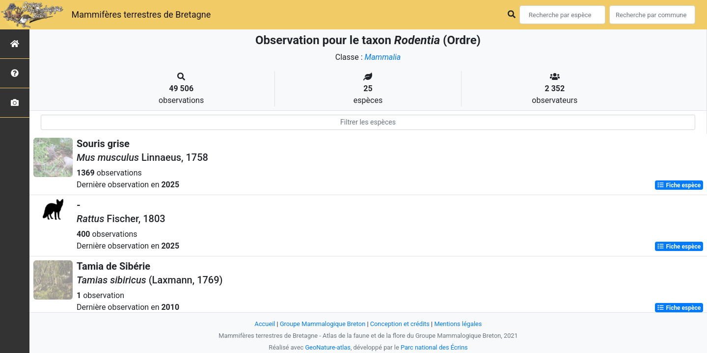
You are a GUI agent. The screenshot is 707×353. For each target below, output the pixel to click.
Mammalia (383, 57)
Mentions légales (458, 324)
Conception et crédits (400, 324)
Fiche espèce (679, 185)
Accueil (265, 324)
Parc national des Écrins (434, 347)
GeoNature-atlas (328, 347)
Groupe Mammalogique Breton (322, 324)
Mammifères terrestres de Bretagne (141, 14)
